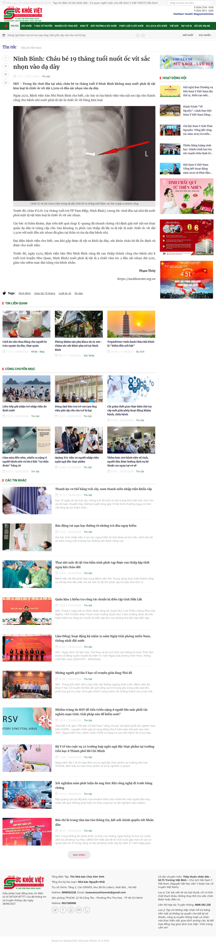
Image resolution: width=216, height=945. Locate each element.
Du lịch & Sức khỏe (156, 26)
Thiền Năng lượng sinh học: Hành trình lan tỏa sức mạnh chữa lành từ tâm (197, 149)
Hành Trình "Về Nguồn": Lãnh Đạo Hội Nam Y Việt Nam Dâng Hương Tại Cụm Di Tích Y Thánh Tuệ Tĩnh (197, 111)
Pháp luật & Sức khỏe (131, 26)
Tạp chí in (186, 26)
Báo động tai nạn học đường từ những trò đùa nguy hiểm (95, 525)
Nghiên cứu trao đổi (66, 26)
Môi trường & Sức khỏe (104, 26)
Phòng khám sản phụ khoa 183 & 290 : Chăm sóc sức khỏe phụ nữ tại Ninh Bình (78, 345)
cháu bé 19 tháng (44, 293)
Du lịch (140, 351)
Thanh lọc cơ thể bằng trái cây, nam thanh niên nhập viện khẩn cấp (103, 489)
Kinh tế (84, 26)
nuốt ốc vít (65, 293)
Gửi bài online (202, 26)
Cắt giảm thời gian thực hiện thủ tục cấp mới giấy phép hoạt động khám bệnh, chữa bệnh (129, 410)
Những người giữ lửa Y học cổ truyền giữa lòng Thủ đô (93, 673)
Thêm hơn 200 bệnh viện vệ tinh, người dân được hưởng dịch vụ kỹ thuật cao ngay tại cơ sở (128, 461)
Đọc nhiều (205, 35)
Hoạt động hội (174, 78)
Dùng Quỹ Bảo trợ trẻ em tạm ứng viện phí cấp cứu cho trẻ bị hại (47, 35)
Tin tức (15, 26)
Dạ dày (79, 293)
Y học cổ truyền (43, 26)
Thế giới (174, 26)
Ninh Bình (25, 293)
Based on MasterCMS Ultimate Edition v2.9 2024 (80, 940)
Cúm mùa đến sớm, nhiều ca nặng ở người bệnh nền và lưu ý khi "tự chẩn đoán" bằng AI (26, 461)
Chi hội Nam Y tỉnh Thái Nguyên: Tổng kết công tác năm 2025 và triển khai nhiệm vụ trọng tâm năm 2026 (197, 130)
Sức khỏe (26, 26)
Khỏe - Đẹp (38, 351)
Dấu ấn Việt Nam (31, 47)
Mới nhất (188, 35)
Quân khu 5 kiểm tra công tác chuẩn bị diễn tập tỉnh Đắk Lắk (98, 599)
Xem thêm (79, 854)
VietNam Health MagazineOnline (193, 14)
